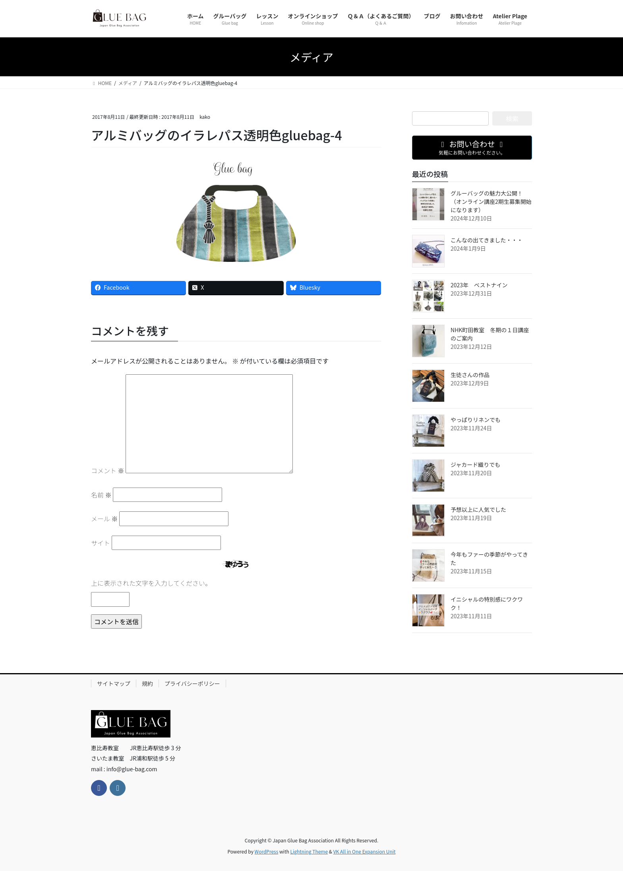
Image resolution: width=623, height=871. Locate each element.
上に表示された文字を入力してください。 (151, 583)
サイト (100, 543)
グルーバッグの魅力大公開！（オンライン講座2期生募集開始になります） (491, 201)
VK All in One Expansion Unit (364, 851)
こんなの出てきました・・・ (487, 240)
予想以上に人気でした (478, 509)
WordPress (267, 851)
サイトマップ (113, 683)
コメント (107, 470)
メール (104, 518)
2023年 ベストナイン (479, 285)
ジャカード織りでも (475, 464)
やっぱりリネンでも (476, 420)
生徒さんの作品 (470, 375)
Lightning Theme (309, 851)
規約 (147, 683)
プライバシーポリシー (192, 683)
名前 (101, 494)
